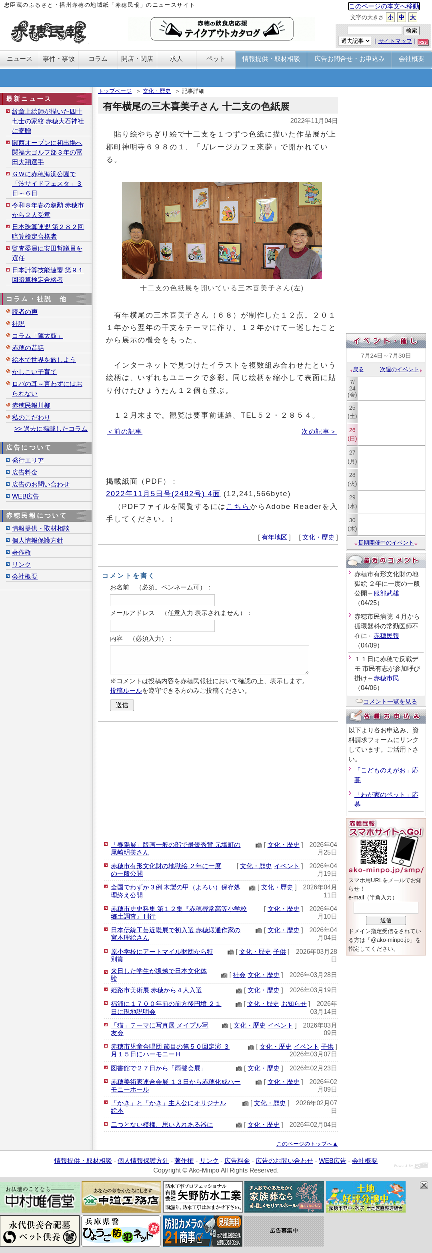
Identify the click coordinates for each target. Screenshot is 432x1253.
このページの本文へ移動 (384, 6)
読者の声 (25, 311)
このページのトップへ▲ (307, 1143)
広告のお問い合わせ (41, 484)
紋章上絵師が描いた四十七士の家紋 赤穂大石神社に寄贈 (48, 121)
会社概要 (25, 576)
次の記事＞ (319, 431)
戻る (356, 369)
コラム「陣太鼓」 (37, 335)
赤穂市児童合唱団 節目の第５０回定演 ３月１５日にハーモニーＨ (170, 1050)
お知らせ (294, 1003)
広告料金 (25, 472)
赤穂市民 (386, 678)
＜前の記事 (124, 431)
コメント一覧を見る (386, 701)
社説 (18, 323)
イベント (287, 866)
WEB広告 (25, 496)
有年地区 (274, 537)
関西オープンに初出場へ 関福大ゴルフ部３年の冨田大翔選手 (47, 152)
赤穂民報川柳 (31, 405)
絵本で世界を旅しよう (44, 359)
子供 (279, 951)
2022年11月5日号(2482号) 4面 (163, 493)
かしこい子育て (34, 371)
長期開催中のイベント (386, 542)
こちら (238, 506)
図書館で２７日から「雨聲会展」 (159, 1068)
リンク (21, 564)
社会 (239, 974)
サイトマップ (395, 41)
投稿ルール (126, 690)
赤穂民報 (386, 635)
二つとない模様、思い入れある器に (162, 1124)
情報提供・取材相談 (41, 528)
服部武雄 (386, 593)
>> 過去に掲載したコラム (51, 428)
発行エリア (28, 460)
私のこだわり (31, 417)
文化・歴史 (157, 91)
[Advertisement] (218, 780)
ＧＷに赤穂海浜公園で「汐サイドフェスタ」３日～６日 (47, 184)
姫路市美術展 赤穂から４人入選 (156, 990)
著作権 (21, 552)
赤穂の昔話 (28, 347)
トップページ (115, 91)
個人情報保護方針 (37, 540)
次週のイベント (401, 369)
